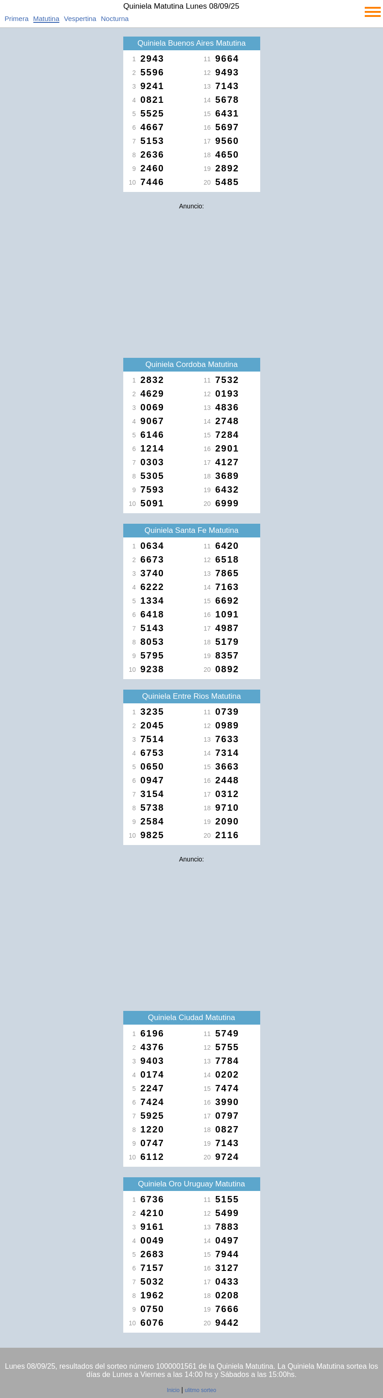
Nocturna (115, 18)
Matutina (46, 18)
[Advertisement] (191, 278)
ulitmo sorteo (200, 1390)
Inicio (173, 1390)
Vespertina (80, 18)
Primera (17, 18)
